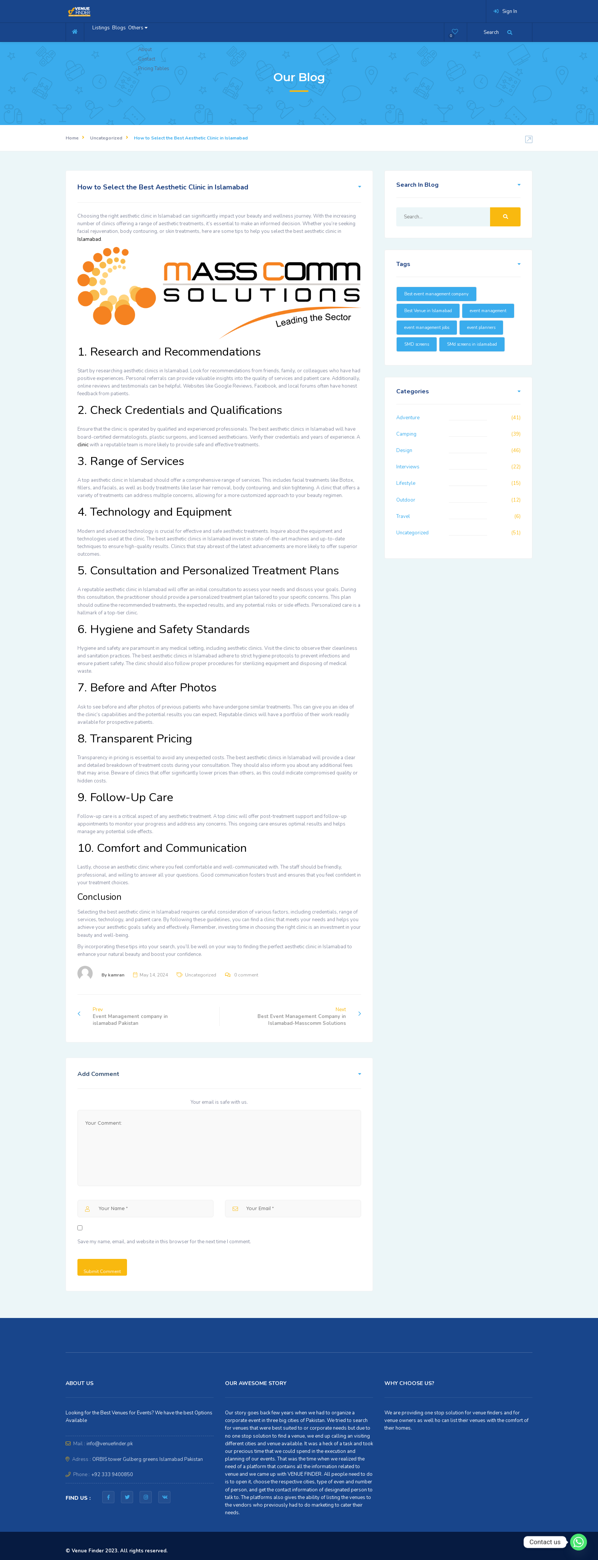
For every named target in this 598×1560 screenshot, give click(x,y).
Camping (406, 434)
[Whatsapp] (578, 1542)
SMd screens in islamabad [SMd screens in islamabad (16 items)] (472, 344)
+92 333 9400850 (112, 1474)
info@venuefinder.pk (110, 1443)
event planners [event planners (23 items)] (481, 327)
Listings (105, 31)
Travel (403, 516)
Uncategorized (106, 138)
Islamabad (89, 239)
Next (309, 1016)
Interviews (408, 466)
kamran (116, 975)
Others (160, 31)
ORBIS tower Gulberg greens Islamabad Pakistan (147, 1459)
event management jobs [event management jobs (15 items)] (426, 327)
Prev (122, 1016)
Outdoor (405, 500)
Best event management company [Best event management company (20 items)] (436, 294)
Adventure (408, 417)
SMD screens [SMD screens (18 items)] (416, 344)
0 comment (246, 975)
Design (404, 450)
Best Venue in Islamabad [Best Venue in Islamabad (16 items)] (428, 311)
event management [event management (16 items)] (488, 311)
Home (72, 138)
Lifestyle (405, 483)
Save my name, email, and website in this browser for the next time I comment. (164, 1241)
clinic (83, 444)
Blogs (132, 31)
